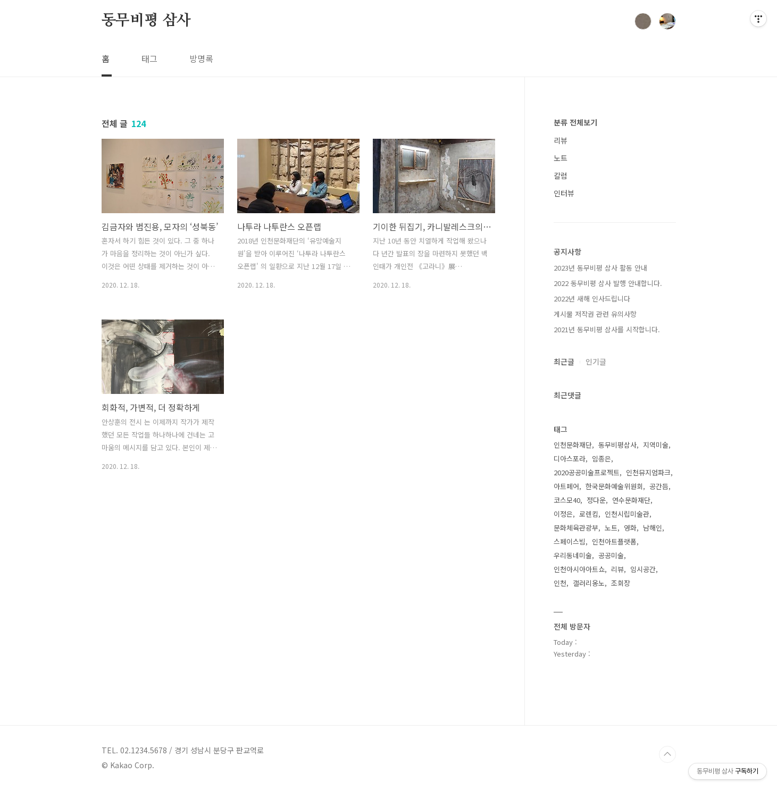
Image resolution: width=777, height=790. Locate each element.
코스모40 (567, 500)
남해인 (652, 528)
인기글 (596, 361)
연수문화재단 (631, 500)
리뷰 (560, 140)
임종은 (601, 458)
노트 (560, 158)
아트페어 (566, 486)
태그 (149, 58)
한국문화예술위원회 (614, 486)
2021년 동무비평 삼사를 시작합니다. (607, 329)
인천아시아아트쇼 (579, 569)
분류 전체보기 (575, 122)
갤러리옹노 (589, 583)
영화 (630, 528)
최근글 (564, 361)
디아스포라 (570, 458)
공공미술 (611, 555)
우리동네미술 (573, 555)
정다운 (596, 500)
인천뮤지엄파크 (648, 472)
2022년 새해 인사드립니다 (592, 298)
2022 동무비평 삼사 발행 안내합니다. (608, 283)
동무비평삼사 (617, 445)
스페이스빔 (570, 541)
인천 (560, 583)
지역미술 (656, 445)
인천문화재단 (573, 445)
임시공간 (643, 569)
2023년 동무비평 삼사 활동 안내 (600, 268)
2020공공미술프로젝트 (587, 472)
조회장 (620, 583)
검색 (643, 21)
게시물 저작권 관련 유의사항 (595, 314)
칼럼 (560, 175)
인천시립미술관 (627, 514)
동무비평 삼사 (146, 20)
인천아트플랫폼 (614, 541)
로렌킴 (588, 514)
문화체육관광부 (576, 528)
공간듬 (659, 486)
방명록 (201, 58)
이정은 (563, 514)
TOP (667, 754)
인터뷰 (564, 193)
